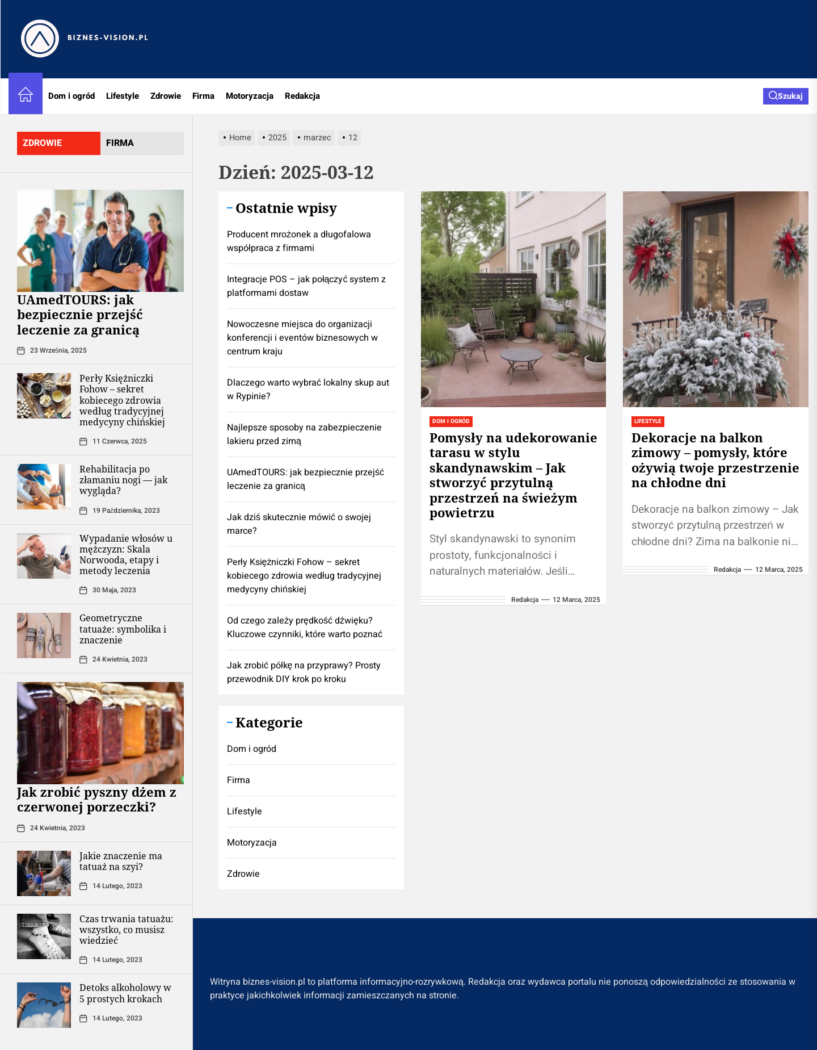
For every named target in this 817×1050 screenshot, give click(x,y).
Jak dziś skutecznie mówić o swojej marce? (299, 524)
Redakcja (302, 96)
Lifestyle (122, 96)
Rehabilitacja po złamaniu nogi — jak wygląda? (123, 480)
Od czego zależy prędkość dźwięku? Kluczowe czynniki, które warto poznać (304, 627)
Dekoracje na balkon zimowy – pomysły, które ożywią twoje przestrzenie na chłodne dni (715, 460)
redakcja (524, 600)
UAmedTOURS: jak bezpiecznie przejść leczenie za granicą (80, 314)
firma (120, 143)
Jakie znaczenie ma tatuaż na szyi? (120, 861)
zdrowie (42, 143)
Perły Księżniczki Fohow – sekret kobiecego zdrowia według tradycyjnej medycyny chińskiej (122, 400)
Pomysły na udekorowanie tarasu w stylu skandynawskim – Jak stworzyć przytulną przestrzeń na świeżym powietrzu (513, 475)
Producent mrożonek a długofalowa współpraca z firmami (299, 241)
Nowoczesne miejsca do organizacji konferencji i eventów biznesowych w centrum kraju (302, 337)
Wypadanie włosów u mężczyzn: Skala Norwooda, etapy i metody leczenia (125, 555)
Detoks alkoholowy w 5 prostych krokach (125, 993)
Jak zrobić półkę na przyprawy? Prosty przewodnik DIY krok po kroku (304, 672)
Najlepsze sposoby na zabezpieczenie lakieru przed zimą (304, 434)
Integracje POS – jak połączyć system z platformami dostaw (306, 286)
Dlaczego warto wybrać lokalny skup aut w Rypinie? (308, 389)
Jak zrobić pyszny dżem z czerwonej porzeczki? (96, 799)
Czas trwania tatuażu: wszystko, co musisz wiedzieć (126, 930)
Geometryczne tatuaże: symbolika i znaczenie (122, 629)
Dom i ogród (71, 96)
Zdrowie (165, 96)
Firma (203, 96)
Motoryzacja (249, 96)
